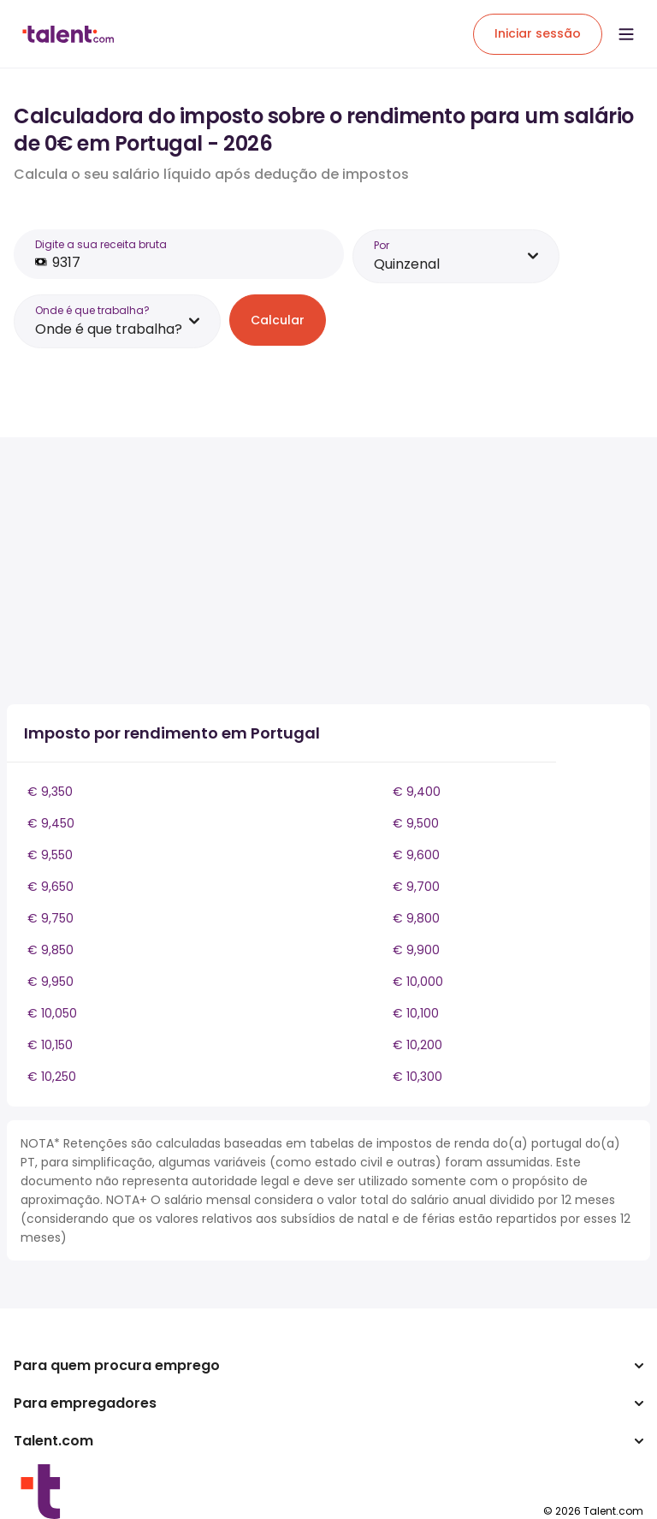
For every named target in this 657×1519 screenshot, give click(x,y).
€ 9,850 (50, 949)
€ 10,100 (416, 1013)
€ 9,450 (50, 823)
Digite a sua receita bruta (101, 244)
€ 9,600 (416, 854)
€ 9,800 (416, 918)
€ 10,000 (418, 981)
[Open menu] (626, 34)
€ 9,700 (416, 886)
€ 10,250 (51, 1076)
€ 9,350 (50, 791)
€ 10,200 (417, 1044)
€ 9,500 (416, 823)
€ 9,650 (50, 886)
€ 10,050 (52, 1013)
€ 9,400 (417, 791)
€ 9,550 (50, 854)
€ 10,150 (50, 1044)
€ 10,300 (417, 1076)
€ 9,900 (416, 949)
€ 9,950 (50, 981)
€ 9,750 (50, 918)
